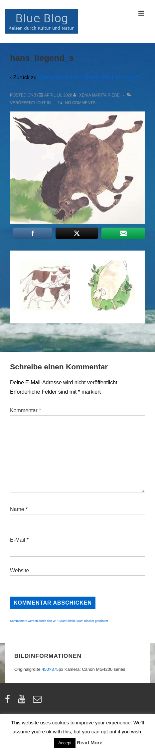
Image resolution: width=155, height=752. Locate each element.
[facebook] (9, 701)
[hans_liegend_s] (58, 95)
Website (19, 570)
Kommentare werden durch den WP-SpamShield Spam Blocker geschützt (59, 621)
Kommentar (25, 410)
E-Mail (17, 540)
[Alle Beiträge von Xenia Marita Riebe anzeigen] (97, 95)
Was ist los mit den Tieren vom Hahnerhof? (88, 77)
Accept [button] (65, 742)
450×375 (50, 669)
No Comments (80, 102)
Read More (89, 742)
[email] (38, 701)
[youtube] (23, 701)
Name (17, 509)
